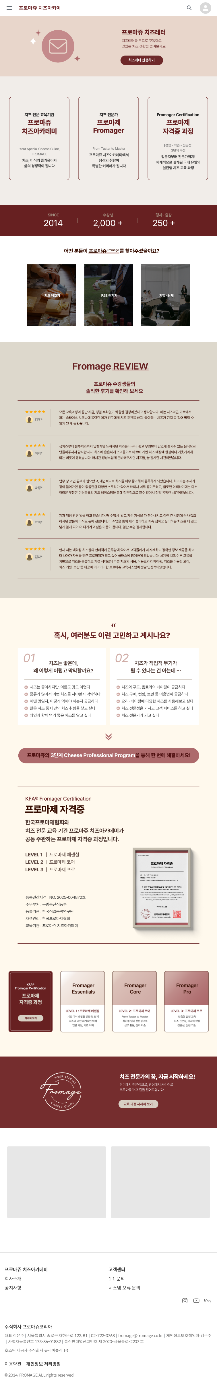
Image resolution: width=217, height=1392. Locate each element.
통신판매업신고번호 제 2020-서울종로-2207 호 (104, 1341)
